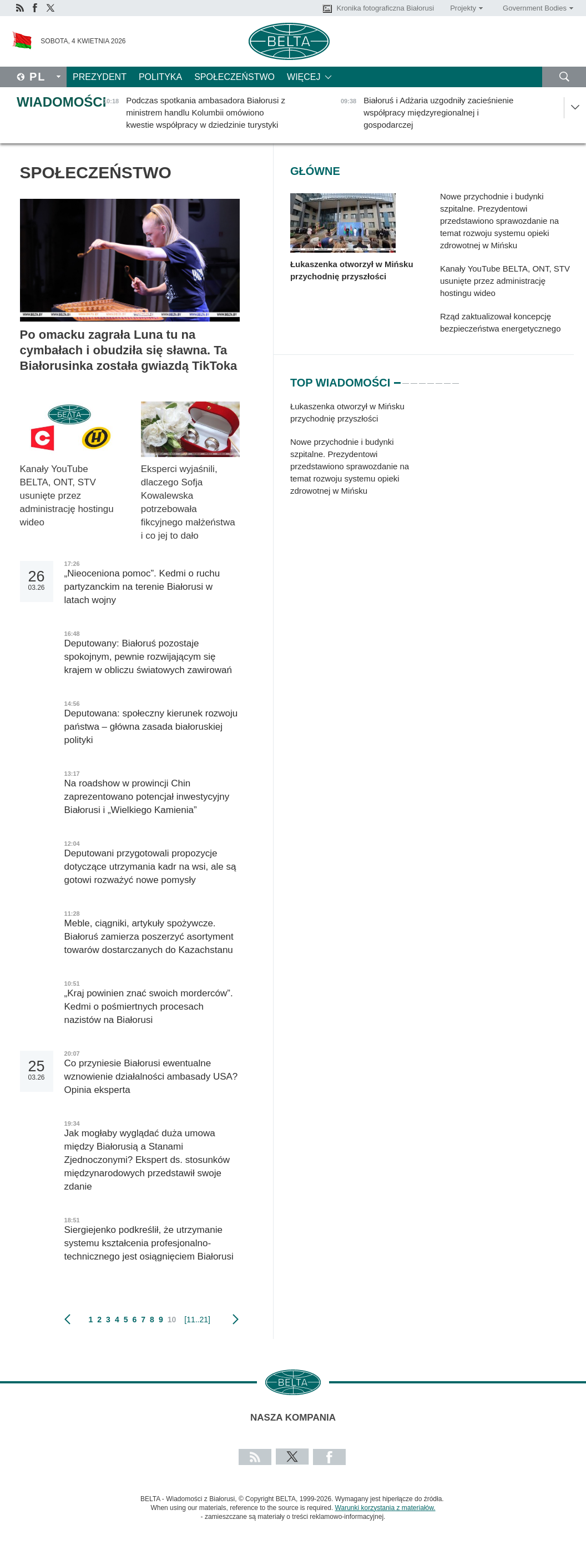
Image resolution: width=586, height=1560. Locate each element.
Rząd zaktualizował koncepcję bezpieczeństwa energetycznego (500, 322)
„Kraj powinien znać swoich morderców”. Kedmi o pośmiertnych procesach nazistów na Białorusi (148, 1006)
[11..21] (197, 1319)
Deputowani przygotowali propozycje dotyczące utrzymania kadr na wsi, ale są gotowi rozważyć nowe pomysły (150, 866)
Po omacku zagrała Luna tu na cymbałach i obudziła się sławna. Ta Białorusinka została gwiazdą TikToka (129, 350)
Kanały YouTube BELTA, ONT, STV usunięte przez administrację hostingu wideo (67, 496)
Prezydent (100, 77)
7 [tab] (447, 378)
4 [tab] (422, 378)
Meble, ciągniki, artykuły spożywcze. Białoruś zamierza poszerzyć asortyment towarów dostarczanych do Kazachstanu (151, 936)
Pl (37, 77)
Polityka (160, 77)
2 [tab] (405, 378)
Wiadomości (61, 101)
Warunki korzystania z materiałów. (385, 1508)
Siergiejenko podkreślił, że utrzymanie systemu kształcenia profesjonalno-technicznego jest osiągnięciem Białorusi (149, 1243)
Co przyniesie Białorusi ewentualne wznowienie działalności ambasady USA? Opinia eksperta (151, 1076)
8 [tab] (455, 378)
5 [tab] (430, 378)
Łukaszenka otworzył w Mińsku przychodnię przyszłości (351, 270)
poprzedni (67, 1319)
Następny (236, 1319)
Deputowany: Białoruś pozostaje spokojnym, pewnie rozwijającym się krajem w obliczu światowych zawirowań (148, 656)
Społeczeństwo (234, 77)
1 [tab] (397, 378)
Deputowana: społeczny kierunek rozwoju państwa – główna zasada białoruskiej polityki (151, 726)
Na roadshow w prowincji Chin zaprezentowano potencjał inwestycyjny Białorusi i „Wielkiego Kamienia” (147, 796)
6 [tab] (439, 378)
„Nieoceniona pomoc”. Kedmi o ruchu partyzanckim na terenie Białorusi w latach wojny (142, 586)
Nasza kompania (293, 1417)
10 (172, 1319)
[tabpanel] (356, 454)
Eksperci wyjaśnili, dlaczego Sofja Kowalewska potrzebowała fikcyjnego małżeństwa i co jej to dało (188, 502)
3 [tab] (414, 378)
